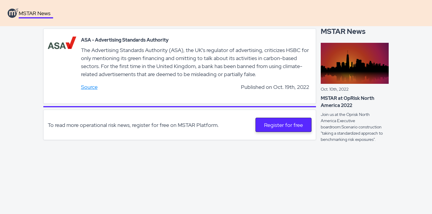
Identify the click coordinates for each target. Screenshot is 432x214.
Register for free (283, 125)
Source (89, 87)
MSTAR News (34, 13)
